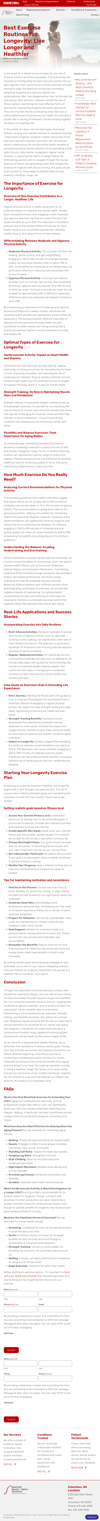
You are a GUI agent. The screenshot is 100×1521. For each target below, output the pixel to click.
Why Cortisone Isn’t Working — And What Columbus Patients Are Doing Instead (86, 87)
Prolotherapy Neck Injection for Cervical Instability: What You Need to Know (86, 111)
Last (40, 1299)
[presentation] (22, 1339)
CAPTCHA (8, 1333)
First (6, 1299)
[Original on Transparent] (16, 1485)
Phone (11, 1304)
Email (41, 1304)
